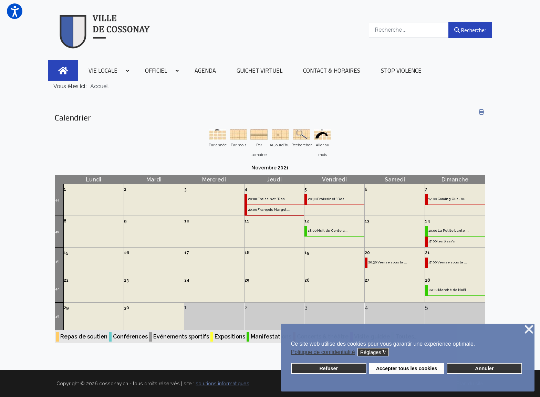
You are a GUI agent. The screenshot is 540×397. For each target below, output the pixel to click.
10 (186, 221)
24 (186, 280)
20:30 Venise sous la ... (387, 262)
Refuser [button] (328, 368)
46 (57, 261)
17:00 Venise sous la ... (447, 262)
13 (367, 221)
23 (126, 280)
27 (367, 280)
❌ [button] (529, 330)
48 (57, 316)
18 (247, 252)
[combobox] (409, 30)
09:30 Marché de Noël (447, 290)
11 (247, 221)
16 (126, 252)
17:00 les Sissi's (441, 241)
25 (247, 280)
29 (66, 307)
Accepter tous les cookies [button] (406, 368)
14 (427, 221)
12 (306, 221)
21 (427, 252)
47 (57, 289)
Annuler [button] (484, 368)
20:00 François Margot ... (269, 209)
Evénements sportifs (181, 336)
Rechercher (470, 30)
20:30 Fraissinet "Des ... (328, 199)
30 (126, 307)
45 (57, 231)
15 (66, 252)
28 (427, 280)
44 (57, 200)
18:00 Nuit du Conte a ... (328, 230)
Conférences (130, 336)
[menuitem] (63, 70)
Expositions (230, 336)
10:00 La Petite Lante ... (448, 230)
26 (307, 280)
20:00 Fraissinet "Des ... (268, 199)
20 (367, 252)
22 (66, 280)
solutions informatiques (222, 383)
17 (186, 252)
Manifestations (271, 336)
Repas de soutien (83, 336)
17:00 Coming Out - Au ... (448, 199)
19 (307, 252)
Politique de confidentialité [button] (323, 352)
